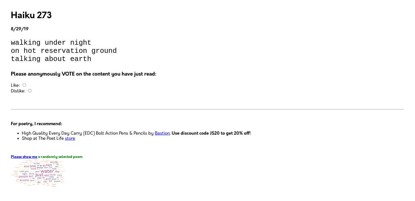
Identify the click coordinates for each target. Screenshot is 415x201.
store (70, 143)
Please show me (24, 162)
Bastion (162, 138)
